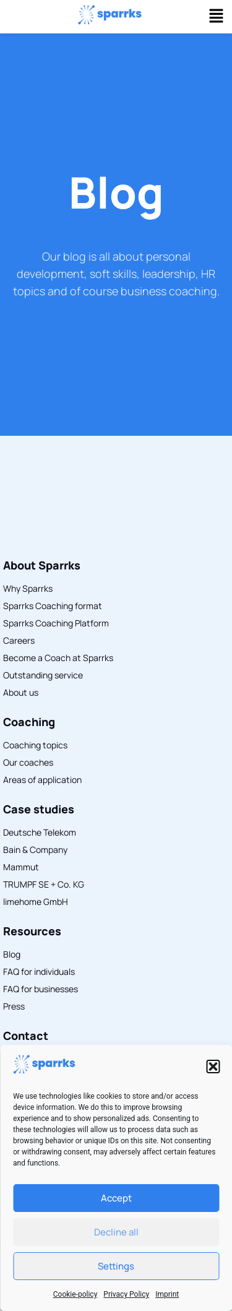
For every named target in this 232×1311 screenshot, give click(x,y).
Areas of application (42, 779)
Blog (116, 192)
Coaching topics (35, 745)
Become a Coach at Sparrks (58, 658)
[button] (213, 1066)
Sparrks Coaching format (52, 606)
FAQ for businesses (40, 989)
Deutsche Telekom (39, 832)
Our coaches (28, 762)
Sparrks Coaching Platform (56, 623)
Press (14, 1006)
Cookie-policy (75, 1294)
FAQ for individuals (39, 971)
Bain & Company (35, 849)
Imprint (167, 1294)
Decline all (116, 1232)
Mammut (21, 867)
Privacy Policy (126, 1294)
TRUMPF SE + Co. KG (43, 884)
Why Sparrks (28, 588)
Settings (116, 1266)
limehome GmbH (35, 901)
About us (20, 692)
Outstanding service (43, 675)
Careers (19, 640)
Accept (116, 1198)
